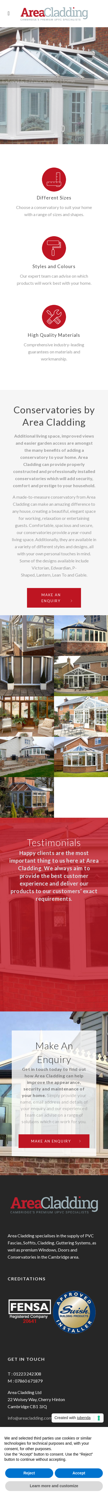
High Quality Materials (54, 335)
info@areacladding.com (30, 1417)
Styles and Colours (54, 266)
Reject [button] (29, 1473)
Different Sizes (54, 198)
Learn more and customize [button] (54, 1486)
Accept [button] (79, 1473)
